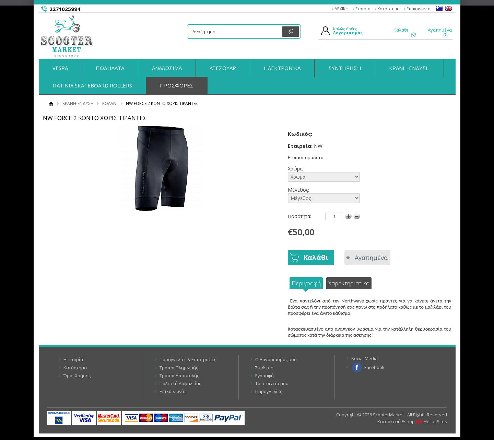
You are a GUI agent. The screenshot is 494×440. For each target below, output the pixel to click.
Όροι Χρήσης (77, 375)
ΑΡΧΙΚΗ (341, 9)
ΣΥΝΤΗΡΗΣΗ (344, 67)
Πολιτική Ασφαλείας (180, 383)
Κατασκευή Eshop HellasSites (412, 421)
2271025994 (64, 8)
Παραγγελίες (268, 391)
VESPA (60, 67)
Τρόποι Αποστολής (179, 375)
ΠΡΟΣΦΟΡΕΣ (176, 85)
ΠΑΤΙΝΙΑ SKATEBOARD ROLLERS (92, 85)
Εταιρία (362, 9)
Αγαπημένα (371, 257)
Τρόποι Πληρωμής (179, 368)
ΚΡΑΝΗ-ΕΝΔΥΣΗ (409, 67)
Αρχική (51, 103)
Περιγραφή (306, 283)
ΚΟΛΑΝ (109, 103)
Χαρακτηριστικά (348, 283)
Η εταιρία (73, 359)
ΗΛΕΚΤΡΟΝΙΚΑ (282, 67)
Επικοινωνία (419, 9)
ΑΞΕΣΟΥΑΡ (223, 67)
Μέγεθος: (304, 195)
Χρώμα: (304, 173)
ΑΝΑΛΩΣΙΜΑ (167, 67)
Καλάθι (316, 257)
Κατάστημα (388, 9)
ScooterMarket (67, 36)
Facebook (374, 367)
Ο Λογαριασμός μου (276, 359)
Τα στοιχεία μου (272, 383)
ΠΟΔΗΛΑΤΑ (110, 67)
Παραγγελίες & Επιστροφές (188, 359)
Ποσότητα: (299, 216)
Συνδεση (264, 368)
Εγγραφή (264, 375)
